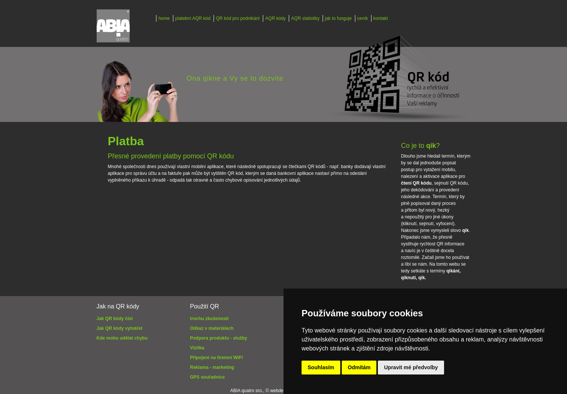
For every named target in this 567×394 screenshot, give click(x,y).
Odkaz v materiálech (211, 328)
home (164, 18)
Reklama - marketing (212, 367)
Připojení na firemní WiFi (216, 357)
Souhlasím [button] (321, 367)
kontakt (380, 18)
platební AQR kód (193, 18)
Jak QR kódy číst (115, 318)
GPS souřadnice (207, 377)
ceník (362, 18)
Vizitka (197, 347)
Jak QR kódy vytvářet (120, 328)
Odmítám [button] (359, 367)
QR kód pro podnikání (238, 18)
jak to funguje (338, 18)
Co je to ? (420, 145)
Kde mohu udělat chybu (122, 338)
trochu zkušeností (209, 318)
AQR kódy (275, 18)
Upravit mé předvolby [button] (411, 367)
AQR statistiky (305, 18)
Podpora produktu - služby (218, 338)
